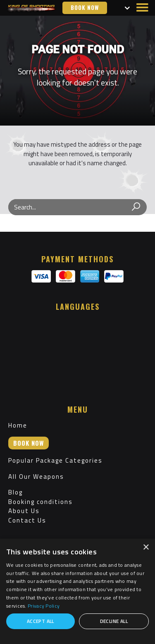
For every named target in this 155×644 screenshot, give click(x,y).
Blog (15, 492)
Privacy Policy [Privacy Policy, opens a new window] (44, 606)
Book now (85, 7)
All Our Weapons (36, 476)
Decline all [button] (114, 621)
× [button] (146, 547)
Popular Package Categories (55, 460)
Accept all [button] (40, 621)
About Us (24, 511)
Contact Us (27, 520)
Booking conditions (40, 501)
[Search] (136, 207)
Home (17, 425)
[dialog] (77, 591)
